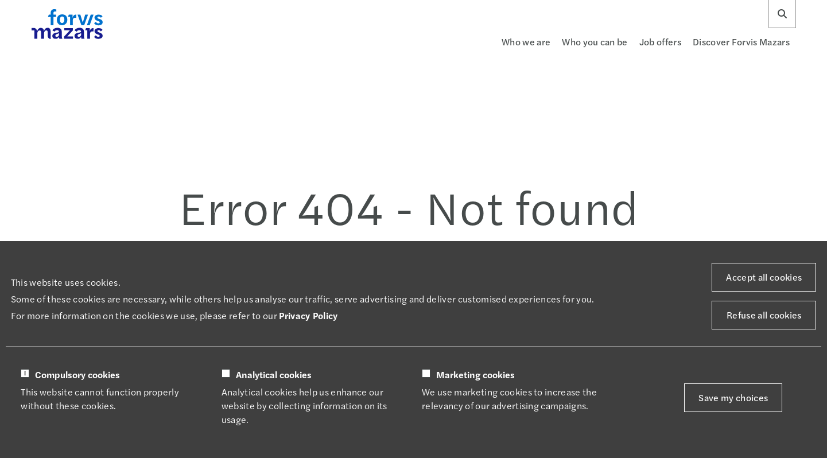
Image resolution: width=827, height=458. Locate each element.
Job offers (660, 41)
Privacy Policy (308, 315)
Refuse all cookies (764, 314)
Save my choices (733, 397)
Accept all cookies (764, 277)
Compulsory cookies (77, 374)
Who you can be (594, 41)
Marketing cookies (475, 374)
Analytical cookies (274, 374)
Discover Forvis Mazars (741, 41)
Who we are (526, 41)
